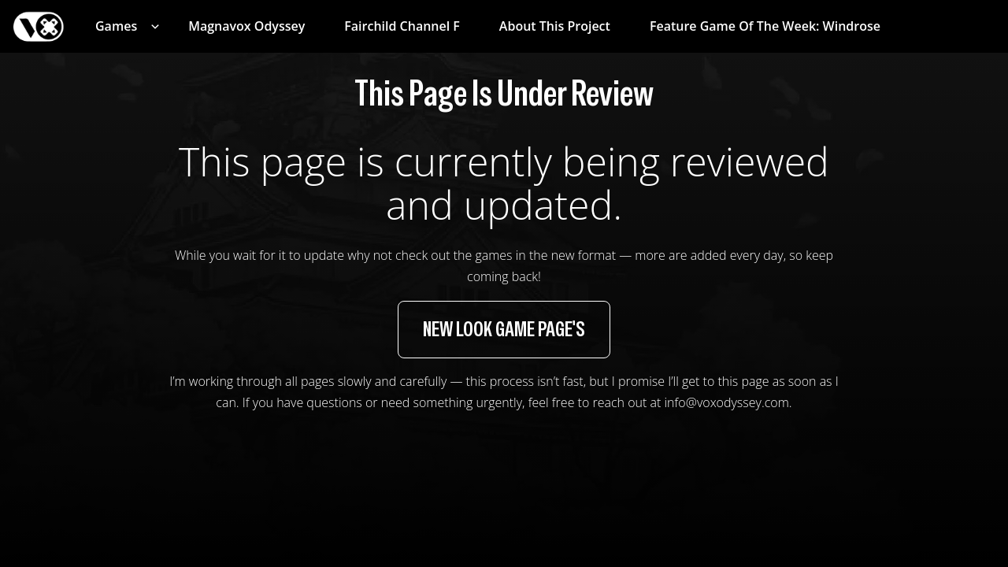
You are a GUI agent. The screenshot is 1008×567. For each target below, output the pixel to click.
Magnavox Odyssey (246, 26)
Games (116, 26)
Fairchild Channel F (402, 26)
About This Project (554, 26)
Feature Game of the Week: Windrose (765, 26)
